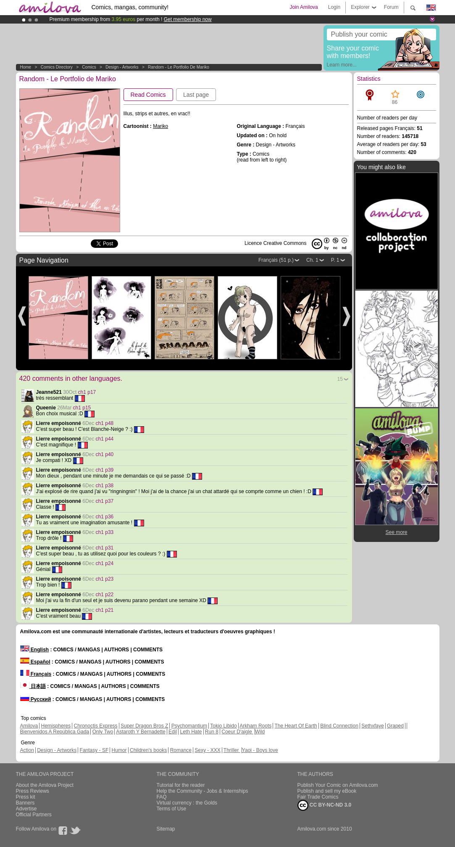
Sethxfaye (372, 726)
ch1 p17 (87, 392)
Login (334, 7)
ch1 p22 (105, 594)
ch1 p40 (105, 454)
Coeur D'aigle (237, 732)
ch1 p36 (105, 517)
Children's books (148, 750)
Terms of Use (172, 809)
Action (27, 750)
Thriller (232, 750)
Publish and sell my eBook (327, 791)
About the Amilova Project (45, 785)
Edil (172, 732)
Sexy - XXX (207, 750)
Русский (35, 699)
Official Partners (34, 815)
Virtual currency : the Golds (187, 803)
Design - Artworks (121, 67)
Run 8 (211, 732)
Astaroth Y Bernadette (141, 732)
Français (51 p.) (276, 260)
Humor (119, 750)
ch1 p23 (105, 579)
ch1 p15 (82, 408)
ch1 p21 (105, 610)
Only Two (102, 732)
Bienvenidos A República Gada (54, 732)
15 (340, 379)
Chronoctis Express (96, 726)
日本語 (33, 686)
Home (26, 67)
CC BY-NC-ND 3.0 (324, 805)
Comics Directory (57, 67)
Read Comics (148, 94)
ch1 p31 (105, 548)
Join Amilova (303, 7)
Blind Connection (339, 726)
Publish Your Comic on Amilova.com (337, 785)
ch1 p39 (105, 470)
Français (36, 674)
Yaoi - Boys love (260, 750)
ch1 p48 (105, 423)
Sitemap (166, 829)
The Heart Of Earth (295, 726)
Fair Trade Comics (318, 797)
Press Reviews (32, 791)
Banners (25, 803)
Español (35, 662)
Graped (395, 726)
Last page (196, 94)
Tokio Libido (223, 726)
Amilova (29, 726)
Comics (89, 67)
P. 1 (335, 260)
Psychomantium (189, 726)
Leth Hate (191, 732)
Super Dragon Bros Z (144, 726)
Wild (260, 732)
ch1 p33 (105, 532)
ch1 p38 (105, 486)
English (34, 650)
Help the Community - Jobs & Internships (202, 791)
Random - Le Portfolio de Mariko (178, 67)
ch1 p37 (105, 501)
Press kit (25, 797)
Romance (181, 750)
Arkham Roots (255, 726)
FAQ (162, 797)
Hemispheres (56, 726)
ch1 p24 (105, 563)
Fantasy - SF (94, 750)
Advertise (26, 809)
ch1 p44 (105, 439)
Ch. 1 (312, 260)
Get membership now (188, 19)
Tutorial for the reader (181, 785)
